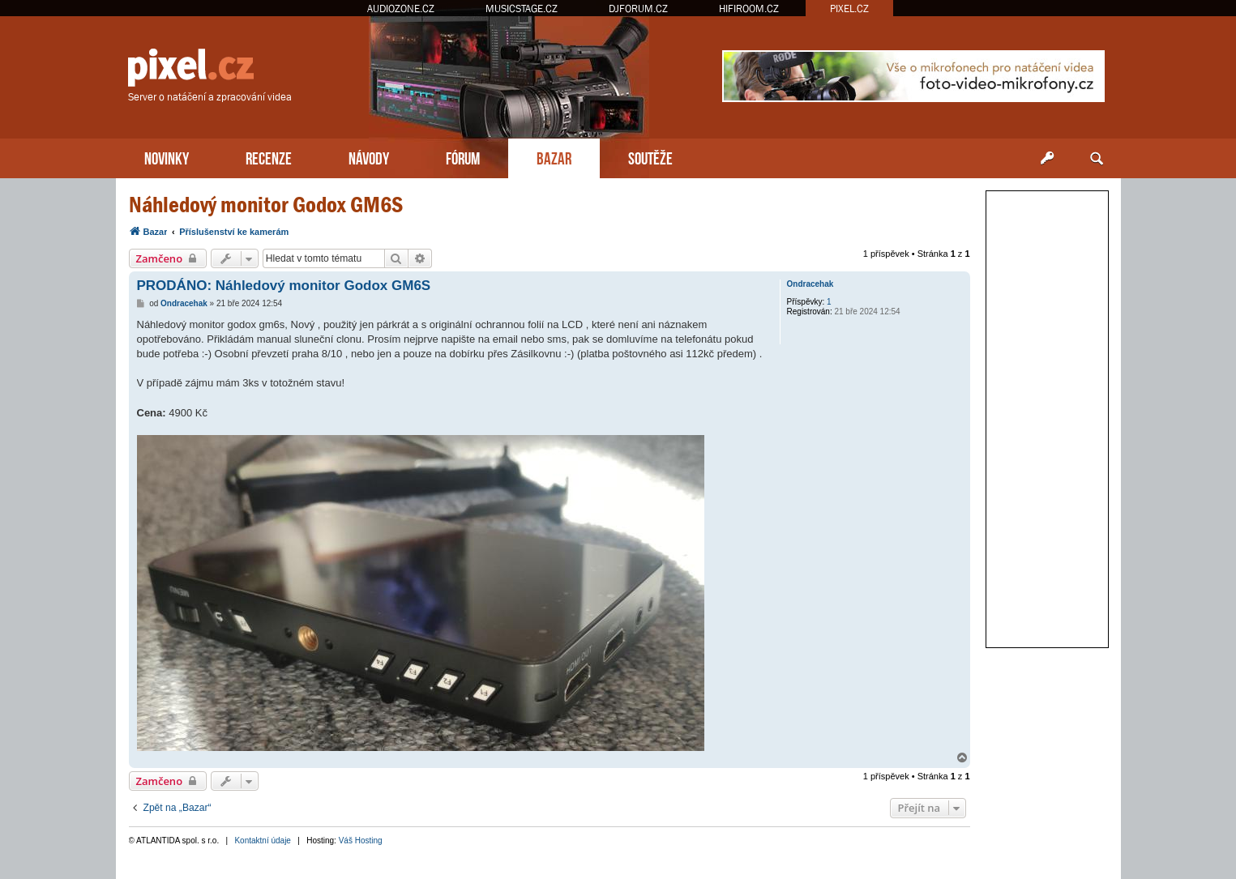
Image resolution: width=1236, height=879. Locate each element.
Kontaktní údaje (262, 840)
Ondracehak (810, 283)
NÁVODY (369, 156)
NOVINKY (166, 156)
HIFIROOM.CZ (749, 8)
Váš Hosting (361, 840)
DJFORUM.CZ (638, 8)
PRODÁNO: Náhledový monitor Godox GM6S (284, 285)
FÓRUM (463, 156)
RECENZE (269, 156)
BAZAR (554, 156)
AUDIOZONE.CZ (400, 8)
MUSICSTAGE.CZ (521, 8)
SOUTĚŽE (650, 156)
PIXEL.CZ (849, 8)
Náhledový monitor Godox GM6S (266, 204)
